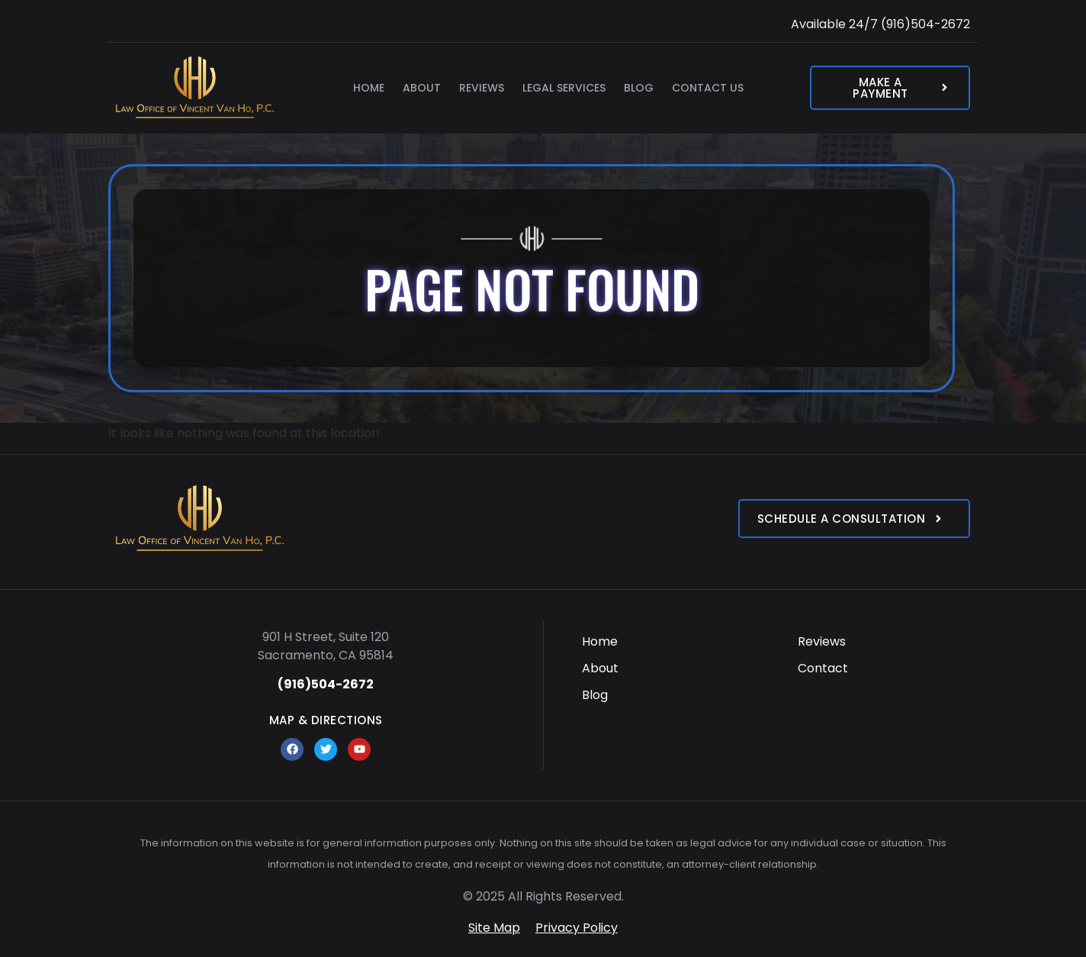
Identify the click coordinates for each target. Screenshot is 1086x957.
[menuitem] (668, 641)
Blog (639, 87)
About (422, 87)
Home (368, 87)
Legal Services (564, 87)
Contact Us (708, 87)
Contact (823, 668)
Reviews (481, 87)
